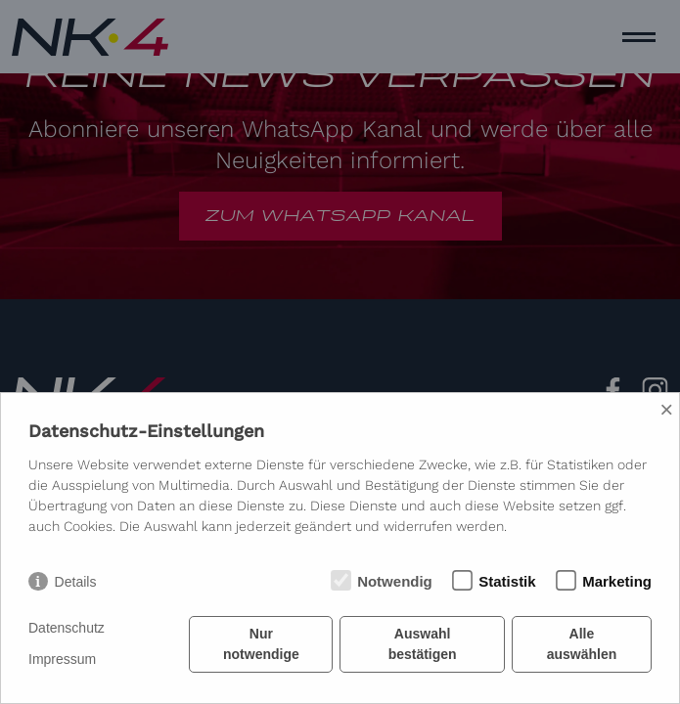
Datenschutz (66, 628)
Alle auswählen (582, 644)
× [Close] (666, 409)
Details (76, 582)
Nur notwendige (261, 644)
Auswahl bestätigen (422, 644)
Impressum (62, 659)
